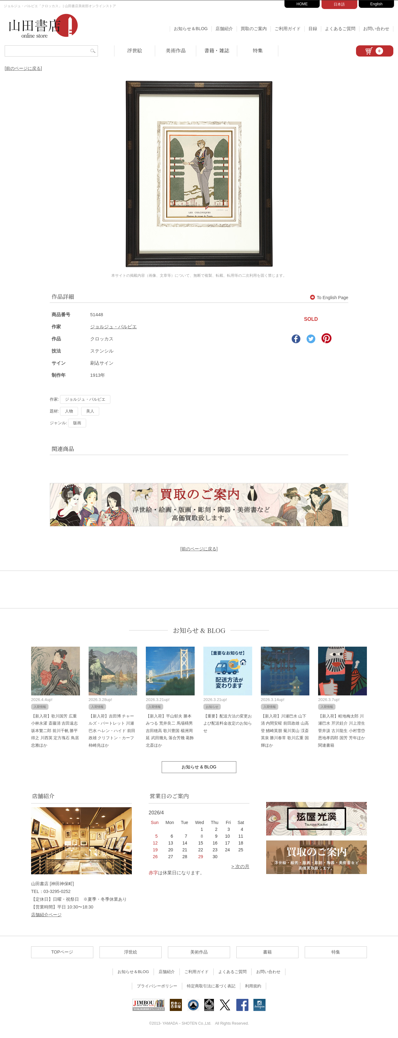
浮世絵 (134, 50)
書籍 (267, 951)
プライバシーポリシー (157, 986)
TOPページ (62, 951)
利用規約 (253, 986)
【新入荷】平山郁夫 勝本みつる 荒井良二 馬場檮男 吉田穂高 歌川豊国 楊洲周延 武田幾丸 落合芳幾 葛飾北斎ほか (170, 731)
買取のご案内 (254, 28)
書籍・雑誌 (216, 50)
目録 (312, 28)
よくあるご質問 (340, 28)
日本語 (339, 4)
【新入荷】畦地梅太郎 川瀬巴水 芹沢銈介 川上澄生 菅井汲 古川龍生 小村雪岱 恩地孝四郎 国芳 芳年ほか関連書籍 (341, 731)
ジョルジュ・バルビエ (113, 326)
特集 (258, 50)
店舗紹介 (224, 28)
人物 (69, 411)
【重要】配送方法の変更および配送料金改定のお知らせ (227, 723)
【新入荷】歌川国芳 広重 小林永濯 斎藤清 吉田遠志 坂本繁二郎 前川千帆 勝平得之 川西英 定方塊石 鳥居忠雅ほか (55, 731)
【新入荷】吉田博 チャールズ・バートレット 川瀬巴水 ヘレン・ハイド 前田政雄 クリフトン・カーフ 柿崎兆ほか (112, 731)
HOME (302, 4)
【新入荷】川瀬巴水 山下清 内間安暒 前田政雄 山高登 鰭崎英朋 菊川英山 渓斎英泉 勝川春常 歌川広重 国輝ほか (285, 731)
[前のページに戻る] (23, 68)
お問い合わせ (376, 28)
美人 (90, 411)
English (376, 4)
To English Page (329, 297)
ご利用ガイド (288, 28)
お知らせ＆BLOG (191, 28)
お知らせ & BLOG (199, 630)
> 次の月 (240, 866)
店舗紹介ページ (46, 914)
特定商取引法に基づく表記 (211, 986)
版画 (77, 423)
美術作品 (176, 50)
